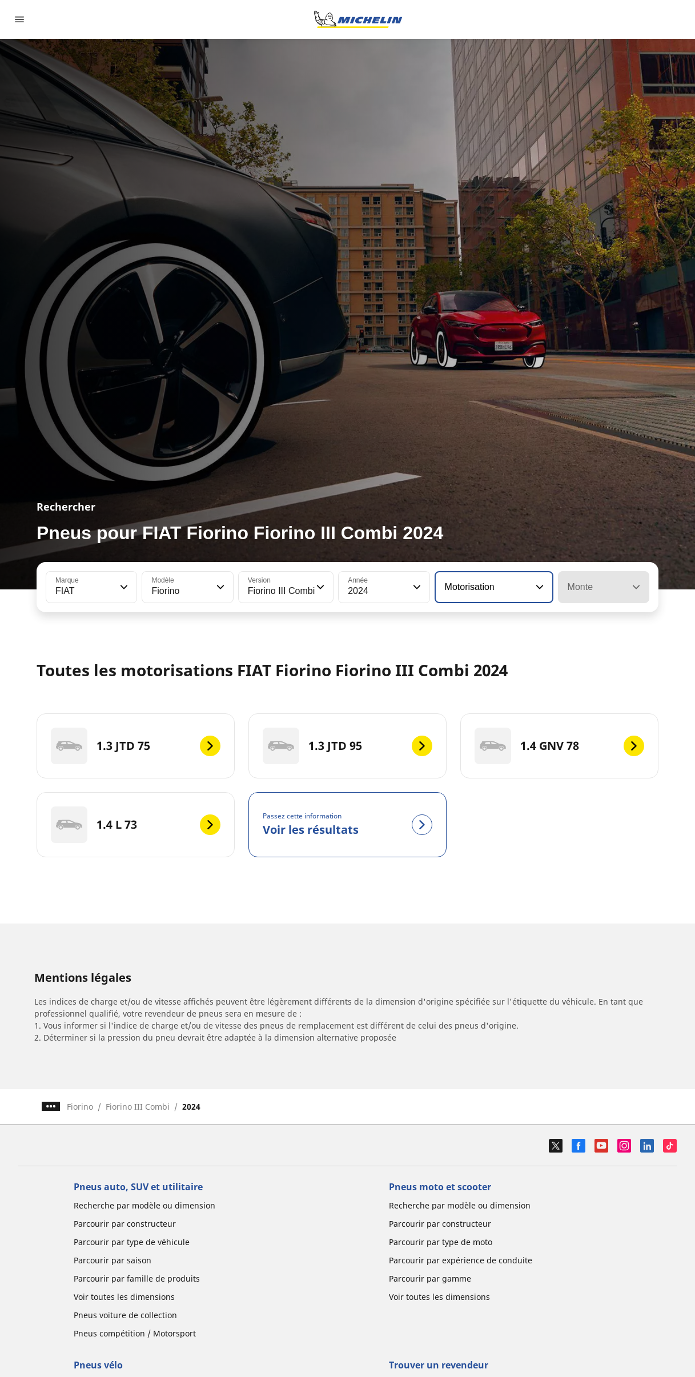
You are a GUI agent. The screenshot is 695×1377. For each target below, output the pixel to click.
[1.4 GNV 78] (559, 745)
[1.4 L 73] (136, 824)
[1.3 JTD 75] (136, 745)
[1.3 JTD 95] (347, 745)
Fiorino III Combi (138, 1106)
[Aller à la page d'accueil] (358, 19)
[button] (122, 587)
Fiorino (80, 1106)
